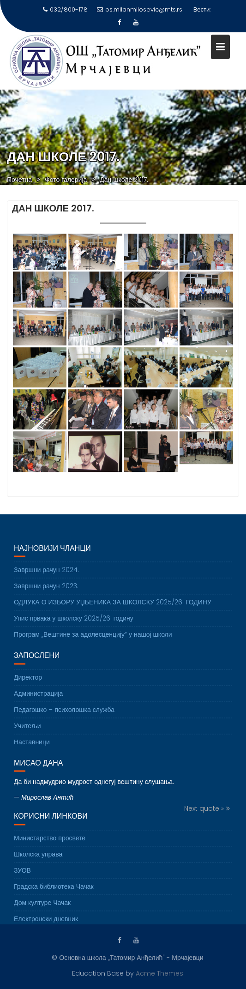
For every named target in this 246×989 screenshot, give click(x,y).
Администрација (38, 698)
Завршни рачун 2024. (46, 574)
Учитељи (27, 730)
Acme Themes (159, 972)
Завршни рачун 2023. (46, 591)
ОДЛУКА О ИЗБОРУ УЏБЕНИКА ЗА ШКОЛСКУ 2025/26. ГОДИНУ (112, 607)
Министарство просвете (49, 842)
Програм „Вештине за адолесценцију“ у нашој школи (93, 639)
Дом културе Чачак (42, 907)
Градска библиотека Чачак (54, 891)
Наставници (32, 746)
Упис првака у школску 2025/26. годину (73, 623)
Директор (28, 682)
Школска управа (38, 858)
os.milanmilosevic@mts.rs (139, 9)
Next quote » (204, 813)
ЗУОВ (22, 875)
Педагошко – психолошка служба (64, 714)
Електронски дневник (46, 923)
